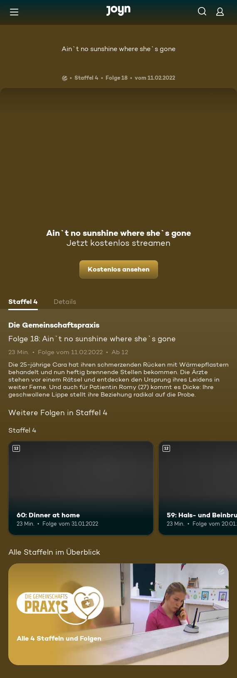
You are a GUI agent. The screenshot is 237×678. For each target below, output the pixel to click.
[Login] (220, 11)
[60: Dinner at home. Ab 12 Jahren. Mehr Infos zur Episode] (80, 488)
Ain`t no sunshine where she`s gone (118, 49)
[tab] (23, 302)
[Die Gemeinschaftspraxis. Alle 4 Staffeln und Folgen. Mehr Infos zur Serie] (118, 614)
